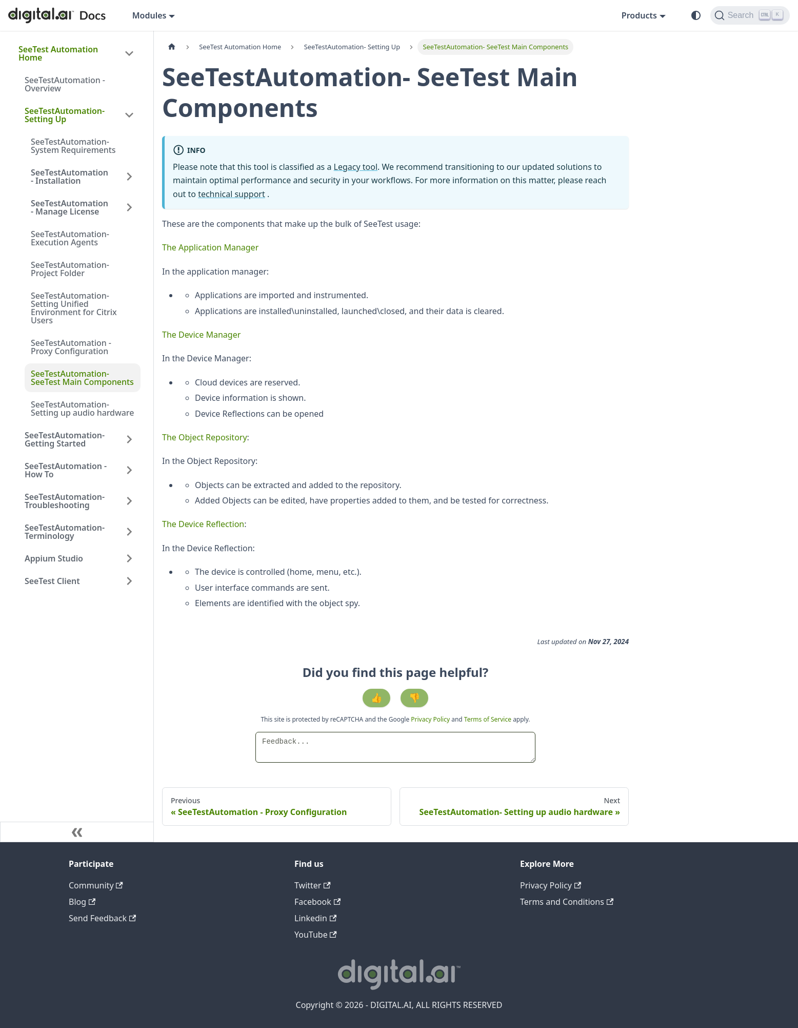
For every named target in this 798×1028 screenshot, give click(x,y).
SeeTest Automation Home (58, 53)
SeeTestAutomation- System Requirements (73, 146)
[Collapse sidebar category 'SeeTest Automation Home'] (129, 53)
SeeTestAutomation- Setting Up (65, 115)
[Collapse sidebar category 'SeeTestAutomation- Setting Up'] (129, 115)
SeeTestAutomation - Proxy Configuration (71, 347)
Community (96, 885)
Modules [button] (149, 15)
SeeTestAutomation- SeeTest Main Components (82, 377)
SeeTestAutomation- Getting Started (65, 439)
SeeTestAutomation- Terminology (65, 531)
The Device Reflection (203, 524)
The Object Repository (204, 437)
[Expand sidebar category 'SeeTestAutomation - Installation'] (129, 176)
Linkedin (315, 918)
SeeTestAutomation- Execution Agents (70, 238)
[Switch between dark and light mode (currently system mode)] (696, 15)
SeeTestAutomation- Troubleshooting (65, 501)
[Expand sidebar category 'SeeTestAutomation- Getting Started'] (129, 439)
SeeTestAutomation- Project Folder (70, 269)
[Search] (750, 15)
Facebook (317, 901)
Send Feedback (102, 918)
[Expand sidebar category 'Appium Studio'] (129, 558)
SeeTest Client (52, 581)
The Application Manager (210, 247)
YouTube (315, 934)
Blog (82, 901)
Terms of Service (487, 719)
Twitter (312, 885)
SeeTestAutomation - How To (66, 470)
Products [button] (639, 15)
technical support (231, 194)
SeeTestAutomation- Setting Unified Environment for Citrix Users (74, 308)
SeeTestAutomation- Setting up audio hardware (82, 408)
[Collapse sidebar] (77, 832)
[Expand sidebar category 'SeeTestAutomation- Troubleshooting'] (129, 501)
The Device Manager (201, 334)
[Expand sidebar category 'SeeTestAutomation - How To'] (129, 470)
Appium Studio (54, 558)
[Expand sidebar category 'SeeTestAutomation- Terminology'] (129, 531)
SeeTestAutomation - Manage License (69, 207)
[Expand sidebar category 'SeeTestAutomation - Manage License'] (129, 207)
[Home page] (172, 47)
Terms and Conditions (566, 901)
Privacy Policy (431, 719)
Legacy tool (356, 166)
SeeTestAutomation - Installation (69, 176)
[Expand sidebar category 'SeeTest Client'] (129, 581)
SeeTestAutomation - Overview (65, 84)
